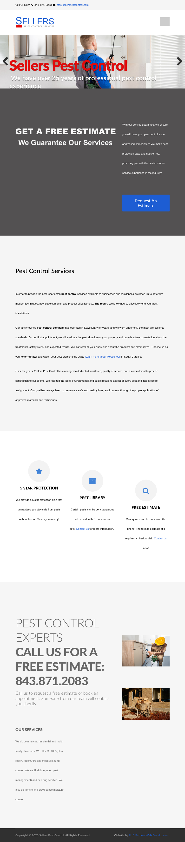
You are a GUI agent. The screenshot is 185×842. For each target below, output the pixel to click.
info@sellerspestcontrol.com (72, 4)
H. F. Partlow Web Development (149, 835)
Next (178, 62)
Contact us (82, 528)
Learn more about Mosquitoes (102, 356)
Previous (7, 62)
